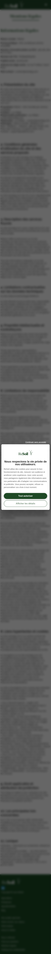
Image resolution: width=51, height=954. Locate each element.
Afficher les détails (25, 503)
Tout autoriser (25, 496)
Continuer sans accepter (35, 442)
